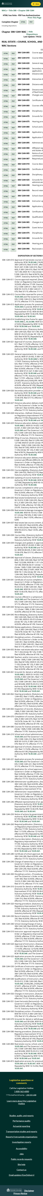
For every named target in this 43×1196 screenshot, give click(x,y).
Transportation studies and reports (21, 1131)
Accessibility (21, 1148)
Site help (21, 1164)
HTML (23, 22)
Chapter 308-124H (26, 10)
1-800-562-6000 (21, 1091)
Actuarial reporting (21, 1126)
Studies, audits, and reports (21, 1115)
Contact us (21, 1169)
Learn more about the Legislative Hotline (21, 1102)
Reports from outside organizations (21, 1136)
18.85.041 (31, 316)
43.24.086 (30, 321)
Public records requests (21, 1159)
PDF (31, 22)
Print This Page (34, 17)
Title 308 (12, 10)
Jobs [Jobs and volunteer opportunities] (21, 1154)
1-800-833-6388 (31, 1095)
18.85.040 (32, 262)
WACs (4, 10)
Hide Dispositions (32, 32)
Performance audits (21, 1121)
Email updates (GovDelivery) (21, 1175)
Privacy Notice (20, 1193)
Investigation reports (21, 1142)
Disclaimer (29, 1190)
